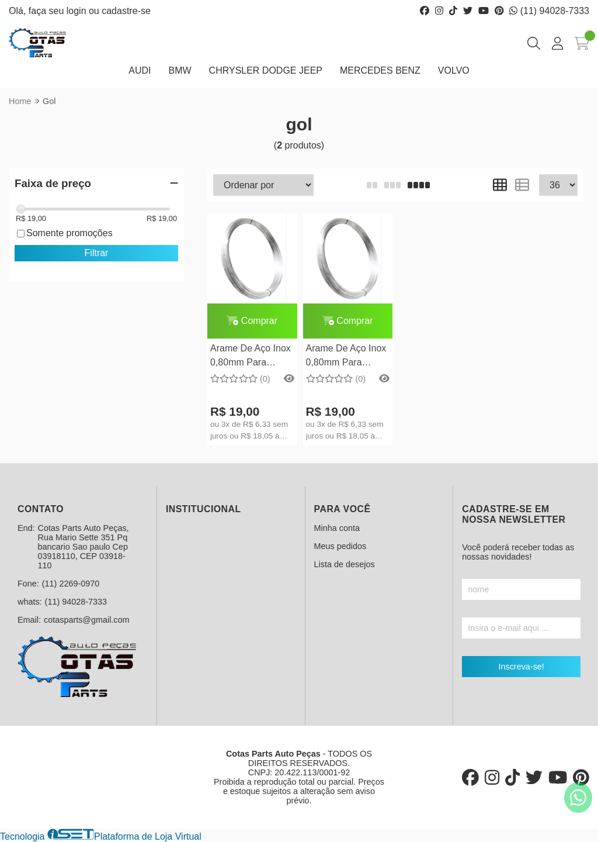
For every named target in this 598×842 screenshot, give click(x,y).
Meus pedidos (340, 546)
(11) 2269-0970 (70, 583)
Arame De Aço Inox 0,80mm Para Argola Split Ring (250, 357)
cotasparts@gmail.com (87, 619)
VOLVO (454, 70)
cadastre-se (126, 11)
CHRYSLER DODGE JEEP (265, 70)
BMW (179, 70)
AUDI (139, 70)
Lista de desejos (344, 564)
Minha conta (337, 528)
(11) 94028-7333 (549, 11)
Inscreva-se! (521, 666)
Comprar (252, 321)
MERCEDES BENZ (380, 70)
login (78, 11)
